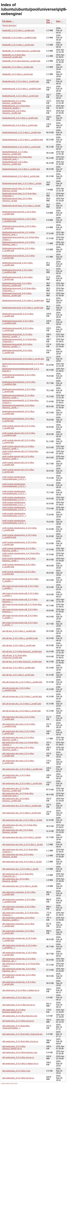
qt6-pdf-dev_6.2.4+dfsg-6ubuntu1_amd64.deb (22, 652)
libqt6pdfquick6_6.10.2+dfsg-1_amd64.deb (20, 81)
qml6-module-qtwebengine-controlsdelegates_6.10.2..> (14, 478)
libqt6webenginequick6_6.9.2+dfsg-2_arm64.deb (23, 359)
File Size (48, 21)
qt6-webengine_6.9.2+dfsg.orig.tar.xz (18, 1078)
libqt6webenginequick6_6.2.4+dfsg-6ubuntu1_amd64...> (17, 335)
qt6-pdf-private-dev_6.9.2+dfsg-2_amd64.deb (21, 704)
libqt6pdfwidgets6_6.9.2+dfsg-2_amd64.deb (21, 169)
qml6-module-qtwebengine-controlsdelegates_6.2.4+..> (14, 498)
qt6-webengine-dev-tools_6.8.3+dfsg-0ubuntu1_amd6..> (18, 748)
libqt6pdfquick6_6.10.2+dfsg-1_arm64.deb (20, 96)
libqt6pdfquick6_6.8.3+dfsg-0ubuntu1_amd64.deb (14, 112)
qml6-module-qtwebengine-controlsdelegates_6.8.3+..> (14, 508)
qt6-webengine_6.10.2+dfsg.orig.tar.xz (18, 1005)
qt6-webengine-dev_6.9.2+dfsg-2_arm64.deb (21, 813)
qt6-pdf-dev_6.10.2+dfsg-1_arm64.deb (18, 645)
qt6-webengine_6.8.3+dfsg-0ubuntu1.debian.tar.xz (14, 1047)
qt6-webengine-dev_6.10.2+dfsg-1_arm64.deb (22, 783)
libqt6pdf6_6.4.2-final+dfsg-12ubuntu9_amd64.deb (14, 56)
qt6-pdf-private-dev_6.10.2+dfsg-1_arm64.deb (22, 697)
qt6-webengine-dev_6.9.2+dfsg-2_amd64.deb (21, 806)
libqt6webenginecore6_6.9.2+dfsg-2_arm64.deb (22, 308)
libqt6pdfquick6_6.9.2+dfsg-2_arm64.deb (19, 125)
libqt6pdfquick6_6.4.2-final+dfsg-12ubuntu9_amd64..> (16, 107)
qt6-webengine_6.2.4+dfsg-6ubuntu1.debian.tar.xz (14, 1011)
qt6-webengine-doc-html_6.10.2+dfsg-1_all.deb (22, 845)
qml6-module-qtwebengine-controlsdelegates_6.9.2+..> (14, 514)
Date (58, 21)
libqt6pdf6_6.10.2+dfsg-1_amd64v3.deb (19, 38)
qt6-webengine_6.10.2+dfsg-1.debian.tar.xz (20, 990)
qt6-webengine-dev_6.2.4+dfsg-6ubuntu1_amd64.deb (16, 789)
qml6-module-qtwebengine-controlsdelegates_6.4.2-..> (14, 503)
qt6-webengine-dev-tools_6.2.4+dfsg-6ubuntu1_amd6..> (18, 738)
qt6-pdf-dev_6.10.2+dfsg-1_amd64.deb (19, 631)
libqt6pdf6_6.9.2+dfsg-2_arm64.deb (17, 74)
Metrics (7, 1083)
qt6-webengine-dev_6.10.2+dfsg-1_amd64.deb (22, 769)
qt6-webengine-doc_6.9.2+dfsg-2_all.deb (19, 886)
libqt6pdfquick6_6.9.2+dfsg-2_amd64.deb (20, 118)
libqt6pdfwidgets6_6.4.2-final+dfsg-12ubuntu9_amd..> (17, 158)
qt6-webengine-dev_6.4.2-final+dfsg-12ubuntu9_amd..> (18, 794)
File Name (6, 21)
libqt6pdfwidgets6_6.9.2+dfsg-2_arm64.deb (20, 176)
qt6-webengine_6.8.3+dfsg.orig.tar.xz (18, 1057)
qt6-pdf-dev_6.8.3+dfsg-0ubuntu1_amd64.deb (22, 662)
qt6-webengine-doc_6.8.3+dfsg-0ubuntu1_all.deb (16, 880)
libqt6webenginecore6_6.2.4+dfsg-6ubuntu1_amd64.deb (17, 284)
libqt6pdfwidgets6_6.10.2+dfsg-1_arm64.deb (21, 147)
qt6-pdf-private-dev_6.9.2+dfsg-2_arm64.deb (21, 711)
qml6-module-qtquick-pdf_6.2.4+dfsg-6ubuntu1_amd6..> (18, 447)
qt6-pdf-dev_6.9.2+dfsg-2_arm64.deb (18, 675)
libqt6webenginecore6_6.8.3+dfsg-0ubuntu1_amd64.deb (17, 294)
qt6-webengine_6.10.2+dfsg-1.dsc (17, 997)
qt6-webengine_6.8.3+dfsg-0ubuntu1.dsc (19, 1052)
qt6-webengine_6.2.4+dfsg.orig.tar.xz (18, 1021)
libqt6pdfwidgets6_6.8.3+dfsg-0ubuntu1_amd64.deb (15, 163)
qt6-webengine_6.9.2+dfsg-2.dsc (16, 1071)
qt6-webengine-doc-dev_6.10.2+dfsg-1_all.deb (22, 820)
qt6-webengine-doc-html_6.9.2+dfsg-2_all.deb (22, 862)
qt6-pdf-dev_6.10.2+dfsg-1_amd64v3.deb (20, 638)
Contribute (3, 1083)
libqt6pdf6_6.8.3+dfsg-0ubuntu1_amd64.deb (21, 61)
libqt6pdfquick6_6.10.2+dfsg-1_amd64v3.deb (21, 89)
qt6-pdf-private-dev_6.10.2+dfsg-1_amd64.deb (22, 682)
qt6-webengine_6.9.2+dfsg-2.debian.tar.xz (20, 1064)
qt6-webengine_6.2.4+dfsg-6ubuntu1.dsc (19, 1016)
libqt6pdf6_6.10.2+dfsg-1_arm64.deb (18, 45)
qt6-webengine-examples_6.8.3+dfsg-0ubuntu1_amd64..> (18, 919)
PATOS (11, 1083)
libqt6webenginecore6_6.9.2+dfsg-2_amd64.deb (23, 301)
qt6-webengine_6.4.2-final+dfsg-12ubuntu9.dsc (22, 1034)
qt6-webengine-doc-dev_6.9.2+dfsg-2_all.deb (21, 837)
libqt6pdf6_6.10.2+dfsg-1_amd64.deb (18, 30)
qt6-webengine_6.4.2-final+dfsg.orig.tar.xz (20, 1041)
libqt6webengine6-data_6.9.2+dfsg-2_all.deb (21, 206)
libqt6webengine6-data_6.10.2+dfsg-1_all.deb (21, 183)
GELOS (15, 1083)
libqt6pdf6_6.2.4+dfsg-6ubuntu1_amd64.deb (21, 51)
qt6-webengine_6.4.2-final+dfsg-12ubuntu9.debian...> (16, 1027)
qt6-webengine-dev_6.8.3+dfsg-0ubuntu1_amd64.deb (16, 800)
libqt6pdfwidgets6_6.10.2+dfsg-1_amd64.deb (21, 132)
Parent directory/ (9, 25)
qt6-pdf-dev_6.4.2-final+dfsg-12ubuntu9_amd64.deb (14, 656)
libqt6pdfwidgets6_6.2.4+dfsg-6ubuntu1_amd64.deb (15, 153)
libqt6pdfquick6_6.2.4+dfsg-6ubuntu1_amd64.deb (14, 102)
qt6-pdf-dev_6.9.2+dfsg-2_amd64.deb (18, 668)
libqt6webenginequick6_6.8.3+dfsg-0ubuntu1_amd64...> (17, 345)
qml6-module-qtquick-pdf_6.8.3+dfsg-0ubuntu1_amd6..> (18, 457)
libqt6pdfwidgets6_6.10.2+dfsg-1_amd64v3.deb (22, 140)
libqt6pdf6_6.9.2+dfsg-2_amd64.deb (17, 67)
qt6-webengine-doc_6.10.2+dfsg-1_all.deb (20, 869)
